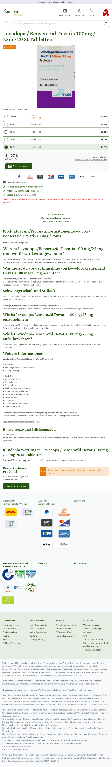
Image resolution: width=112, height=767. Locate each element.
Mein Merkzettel (36, 628)
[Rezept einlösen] (65, 13)
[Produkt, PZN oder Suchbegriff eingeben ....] (57, 23)
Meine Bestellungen (38, 632)
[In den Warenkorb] (18, 166)
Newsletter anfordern (66, 625)
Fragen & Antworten (92, 649)
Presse (6, 639)
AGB (85, 636)
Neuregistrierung (37, 639)
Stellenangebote (10, 632)
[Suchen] (105, 23)
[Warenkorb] (91, 13)
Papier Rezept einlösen (66, 636)
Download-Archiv (11, 625)
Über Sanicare (9, 628)
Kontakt (33, 636)
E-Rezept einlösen (64, 632)
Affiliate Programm (11, 643)
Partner (6, 636)
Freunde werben (63, 628)
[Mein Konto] (79, 13)
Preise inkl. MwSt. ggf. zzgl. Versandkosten (91, 159)
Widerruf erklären (91, 625)
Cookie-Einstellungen (92, 628)
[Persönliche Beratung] (14, 182)
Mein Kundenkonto (38, 625)
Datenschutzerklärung (93, 639)
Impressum (88, 632)
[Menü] (6, 22)
